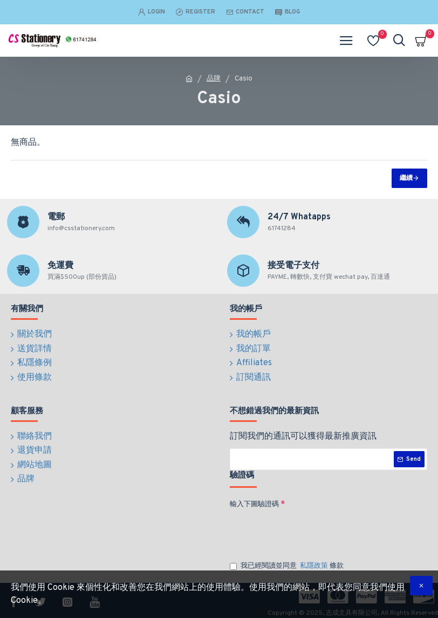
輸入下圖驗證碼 (254, 499)
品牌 (214, 79)
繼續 (406, 178)
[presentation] (305, 526)
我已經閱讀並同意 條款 (287, 561)
